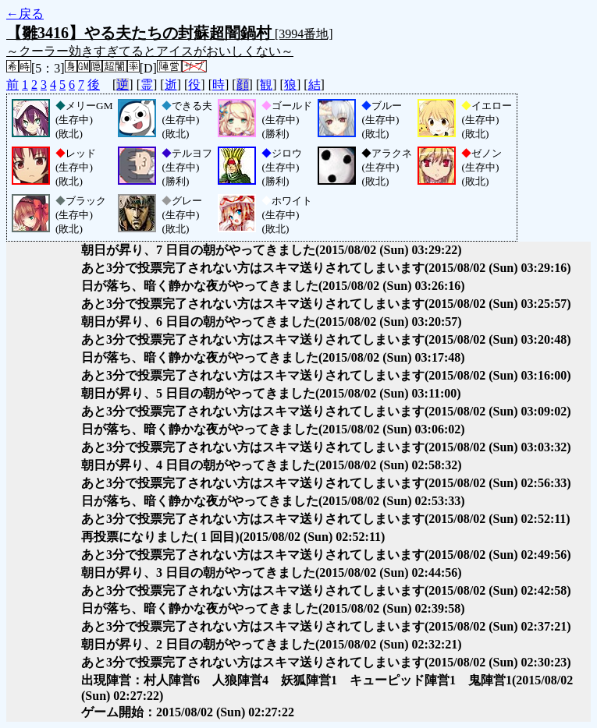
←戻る (25, 13)
